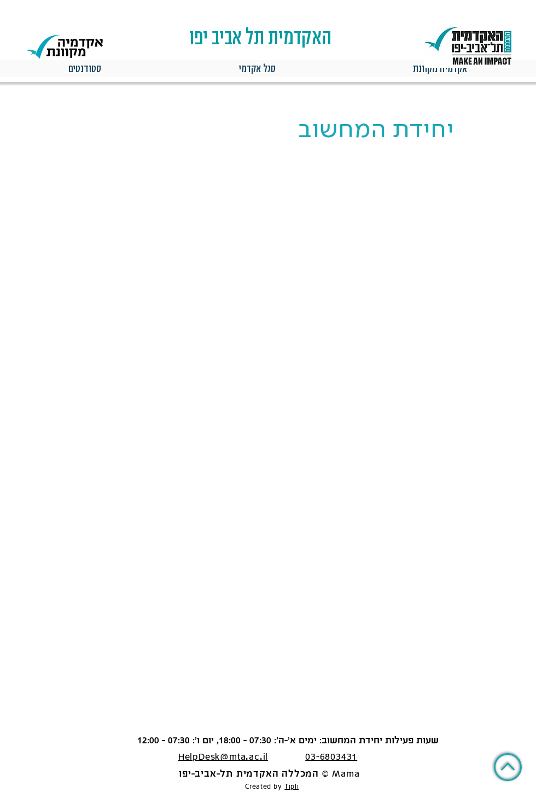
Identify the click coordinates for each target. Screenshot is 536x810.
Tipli (291, 787)
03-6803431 (331, 758)
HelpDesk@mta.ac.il (223, 758)
